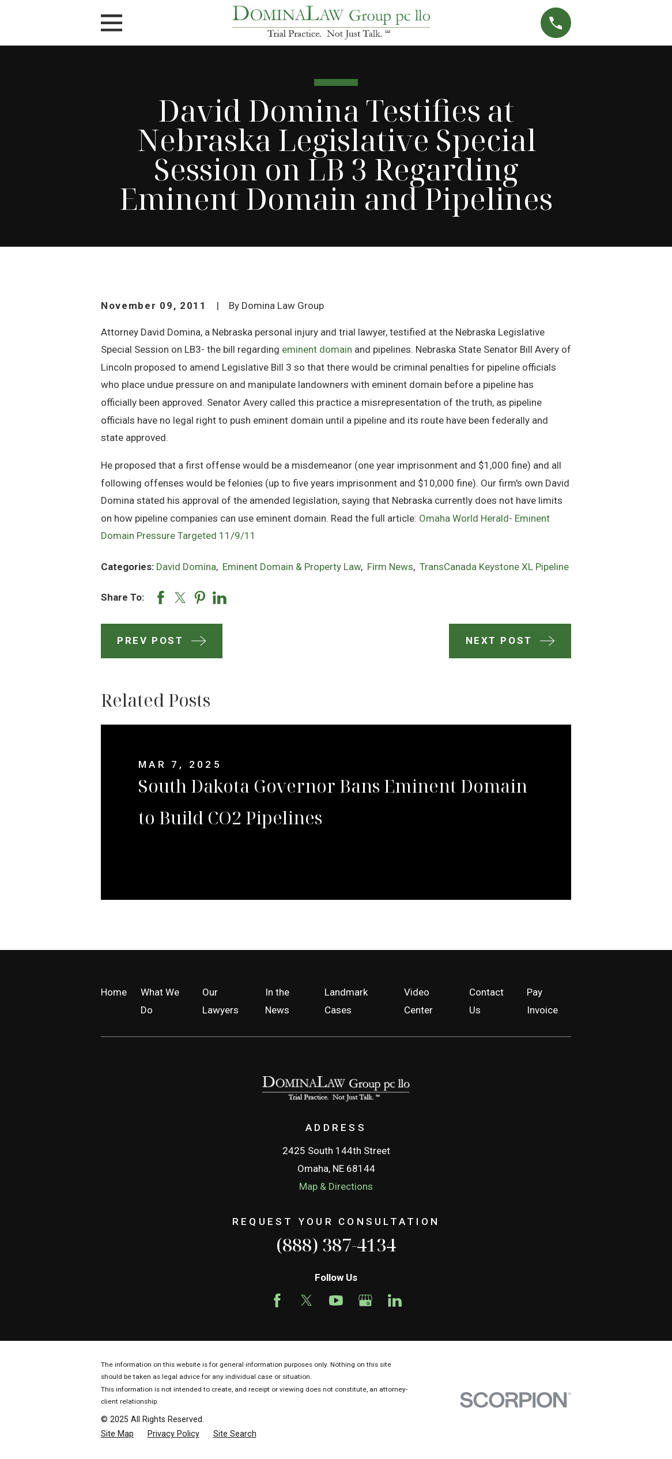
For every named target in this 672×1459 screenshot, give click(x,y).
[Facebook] (277, 1300)
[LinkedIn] (395, 1300)
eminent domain (317, 349)
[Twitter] (307, 1300)
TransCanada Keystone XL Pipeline (494, 566)
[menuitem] (117, 1434)
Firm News (390, 566)
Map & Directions (336, 1186)
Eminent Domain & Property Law (291, 566)
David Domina (186, 566)
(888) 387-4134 (336, 1244)
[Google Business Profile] (365, 1300)
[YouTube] (336, 1300)
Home (114, 992)
